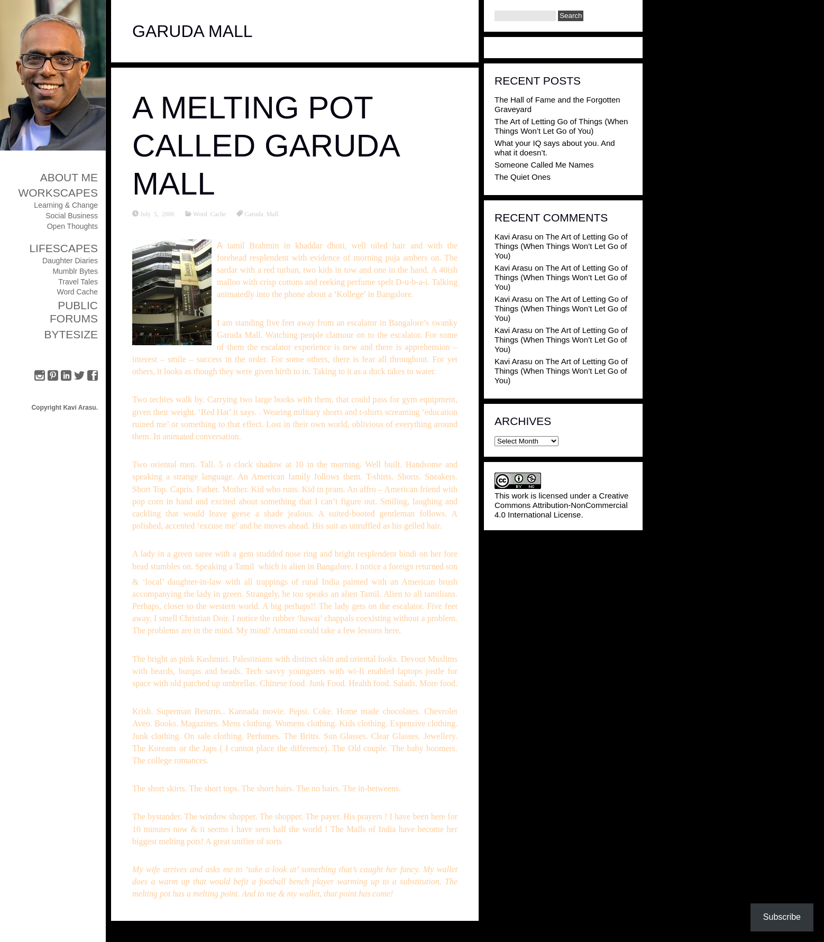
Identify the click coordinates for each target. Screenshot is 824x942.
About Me (69, 177)
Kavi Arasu (514, 236)
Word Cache (77, 292)
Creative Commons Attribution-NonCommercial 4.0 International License (561, 505)
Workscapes (58, 193)
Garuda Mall (261, 213)
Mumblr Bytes (75, 271)
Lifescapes (63, 248)
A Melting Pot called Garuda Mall (265, 145)
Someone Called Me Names (544, 164)
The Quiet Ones (523, 176)
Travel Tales (78, 282)
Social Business (71, 215)
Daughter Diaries (70, 260)
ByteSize (71, 334)
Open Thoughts (72, 226)
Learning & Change (66, 205)
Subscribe (782, 916)
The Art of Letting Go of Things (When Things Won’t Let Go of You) (561, 126)
